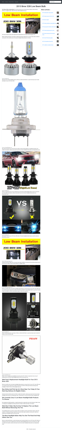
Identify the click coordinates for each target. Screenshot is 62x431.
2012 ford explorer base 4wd (47, 41)
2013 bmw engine (45, 19)
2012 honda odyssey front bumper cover (48, 34)
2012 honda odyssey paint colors (48, 30)
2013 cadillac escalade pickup (47, 44)
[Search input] (55, 2)
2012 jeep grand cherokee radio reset (49, 26)
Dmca (3, 1)
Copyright (16, 1)
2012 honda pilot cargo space (47, 12)
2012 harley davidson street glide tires (49, 23)
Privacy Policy (11, 1)
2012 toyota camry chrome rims (48, 16)
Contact (6, 1)
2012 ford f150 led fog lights (47, 37)
